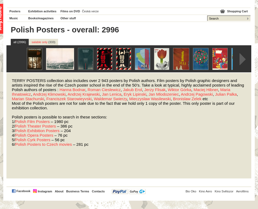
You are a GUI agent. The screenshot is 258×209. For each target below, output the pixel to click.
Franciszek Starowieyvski (68, 98)
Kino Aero (205, 191)
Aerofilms (242, 191)
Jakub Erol (132, 89)
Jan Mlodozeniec (164, 94)
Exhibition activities (42, 11)
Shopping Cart (237, 11)
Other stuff (68, 18)
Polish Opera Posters (34, 135)
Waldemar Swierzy (110, 98)
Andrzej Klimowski (49, 94)
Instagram (45, 191)
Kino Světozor (224, 191)
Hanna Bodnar (72, 89)
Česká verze (90, 11)
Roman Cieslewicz (104, 89)
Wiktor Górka (179, 89)
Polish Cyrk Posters (33, 139)
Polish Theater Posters (35, 126)
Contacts (98, 191)
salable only (43, 42)
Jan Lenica (111, 94)
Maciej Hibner (206, 89)
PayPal (129, 191)
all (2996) (19, 42)
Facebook (23, 191)
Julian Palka (226, 94)
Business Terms (77, 191)
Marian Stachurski (28, 98)
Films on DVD (70, 11)
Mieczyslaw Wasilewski (150, 98)
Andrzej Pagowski (197, 94)
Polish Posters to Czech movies (43, 144)
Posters (14, 11)
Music (13, 18)
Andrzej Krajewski (84, 94)
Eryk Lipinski (135, 94)
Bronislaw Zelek (187, 98)
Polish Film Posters (32, 121)
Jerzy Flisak (155, 89)
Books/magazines (41, 18)
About (59, 191)
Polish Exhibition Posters (37, 130)
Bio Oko (190, 191)
